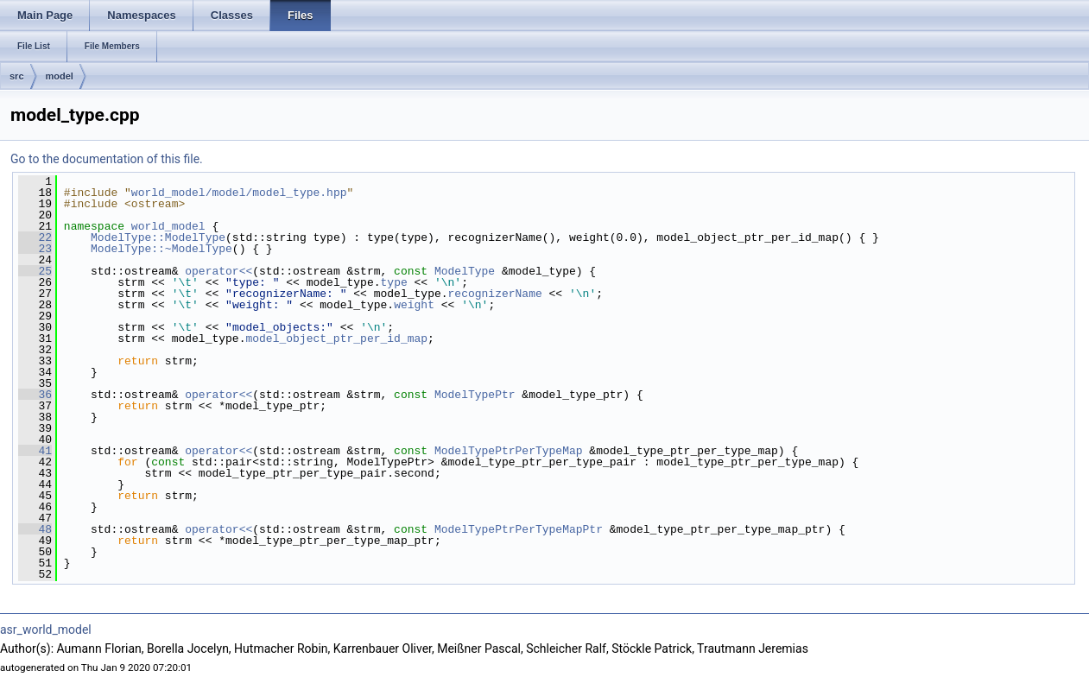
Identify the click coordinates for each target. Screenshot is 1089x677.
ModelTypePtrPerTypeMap (508, 451)
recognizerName (494, 293)
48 (35, 529)
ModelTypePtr (475, 394)
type (393, 282)
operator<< (218, 271)
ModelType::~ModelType (161, 248)
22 (35, 237)
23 (35, 248)
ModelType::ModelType (158, 237)
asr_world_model (46, 629)
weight (414, 305)
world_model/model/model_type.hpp (239, 192)
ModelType (464, 271)
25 (35, 271)
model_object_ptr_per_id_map (336, 338)
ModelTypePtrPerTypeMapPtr (518, 529)
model (59, 76)
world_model (168, 226)
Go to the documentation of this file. (106, 159)
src (16, 76)
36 (35, 394)
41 (35, 451)
